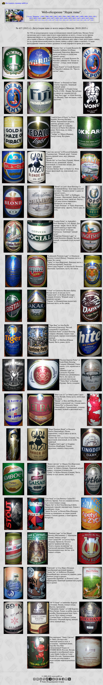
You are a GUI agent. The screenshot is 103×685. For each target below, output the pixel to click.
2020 (65, 18)
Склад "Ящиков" (33, 16)
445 (81, 20)
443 (74, 20)
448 (92, 20)
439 (60, 20)
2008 (81, 16)
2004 (64, 16)
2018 (56, 18)
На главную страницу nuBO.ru (17, 3)
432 (36, 20)
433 (39, 20)
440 (64, 20)
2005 (68, 16)
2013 (35, 18)
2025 (87, 18)
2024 (82, 18)
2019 (61, 18)
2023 (78, 18)
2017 (52, 18)
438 (57, 20)
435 (46, 20)
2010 (90, 16)
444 (78, 20)
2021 (70, 18)
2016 (48, 18)
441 (67, 20)
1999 (42, 16)
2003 (59, 16)
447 (88, 20)
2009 (85, 16)
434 (43, 20)
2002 (55, 16)
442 (71, 20)
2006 (73, 16)
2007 (77, 16)
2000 (47, 16)
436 (50, 20)
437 (53, 20)
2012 (30, 18)
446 (85, 20)
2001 (51, 16)
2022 (74, 18)
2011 (94, 16)
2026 (91, 18)
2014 (39, 18)
